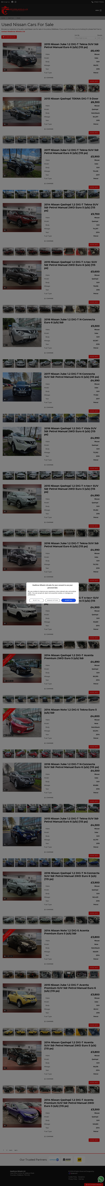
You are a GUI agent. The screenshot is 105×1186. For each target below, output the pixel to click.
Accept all (68, 600)
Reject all (36, 600)
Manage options (52, 600)
